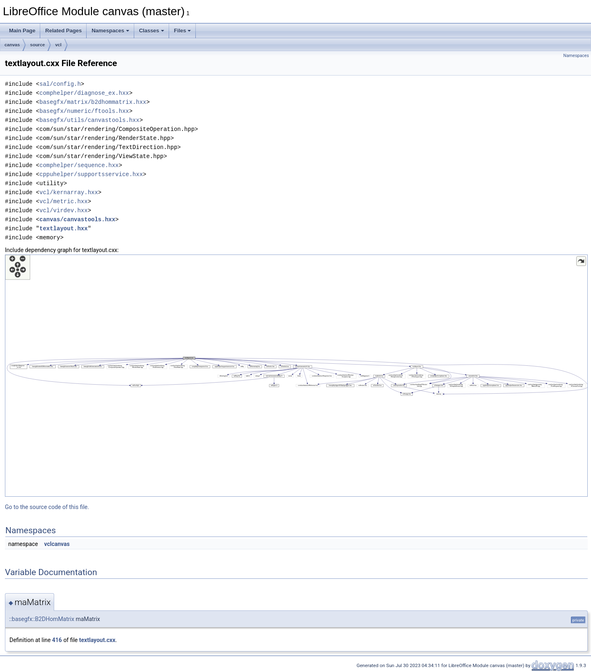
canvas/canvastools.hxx (77, 219)
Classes (151, 31)
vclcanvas (56, 544)
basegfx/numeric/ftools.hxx (84, 111)
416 (57, 640)
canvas (12, 44)
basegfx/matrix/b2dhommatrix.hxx (92, 102)
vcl (58, 44)
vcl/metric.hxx (63, 201)
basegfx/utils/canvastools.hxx (89, 120)
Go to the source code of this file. (47, 507)
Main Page (22, 31)
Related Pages (63, 31)
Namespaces (110, 31)
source (37, 44)
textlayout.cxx (97, 640)
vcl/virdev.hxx (63, 210)
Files (182, 31)
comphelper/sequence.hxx (79, 165)
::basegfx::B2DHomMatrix (41, 619)
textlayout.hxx (63, 228)
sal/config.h (60, 84)
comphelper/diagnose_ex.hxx (84, 93)
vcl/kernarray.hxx (68, 192)
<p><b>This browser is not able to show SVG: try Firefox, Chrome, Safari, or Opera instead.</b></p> (296, 375)
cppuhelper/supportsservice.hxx (91, 174)
